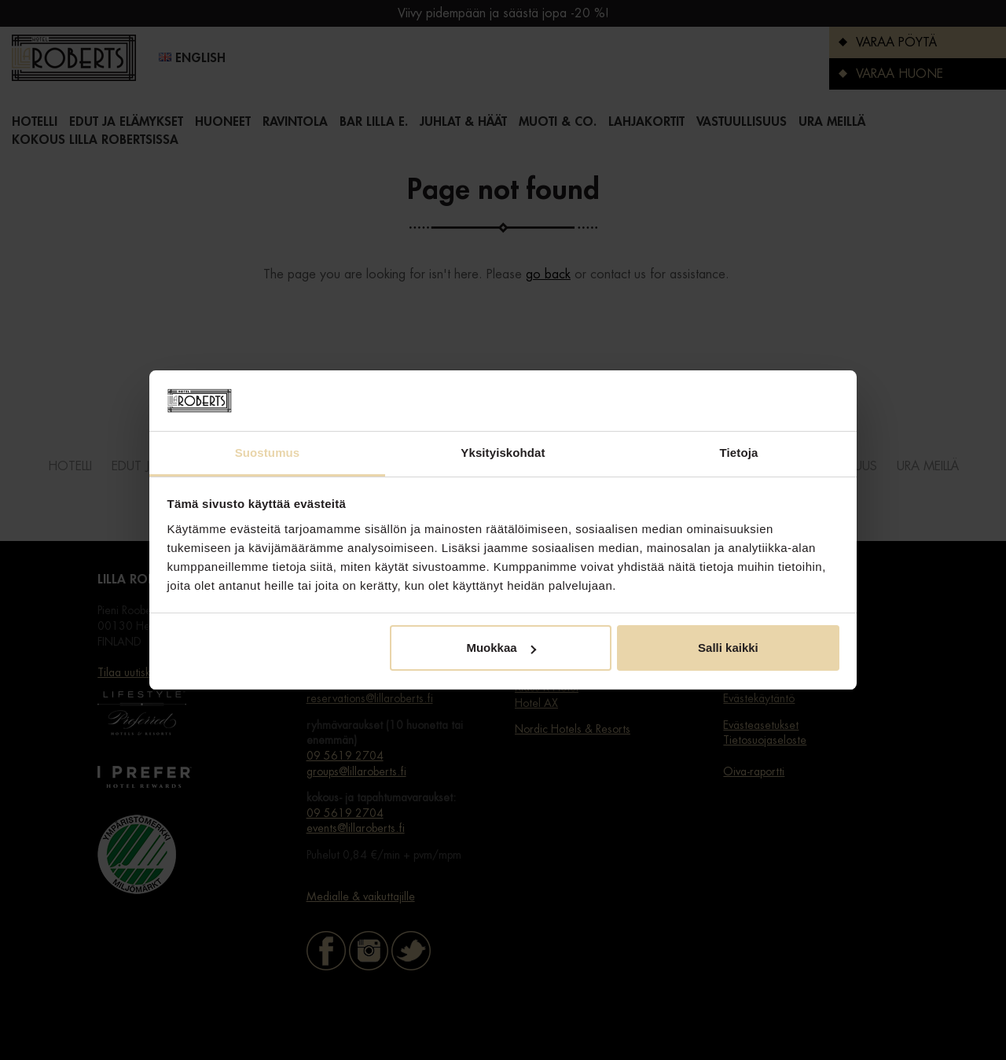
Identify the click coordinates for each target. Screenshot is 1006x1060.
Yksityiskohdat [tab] (503, 452)
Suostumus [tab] (267, 452)
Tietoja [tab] (739, 452)
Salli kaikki (728, 647)
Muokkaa (500, 647)
